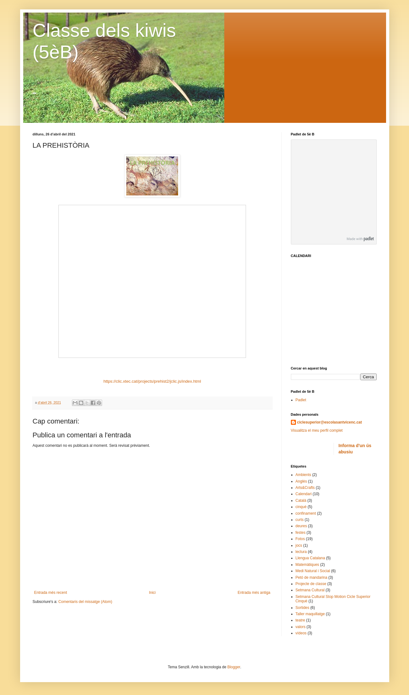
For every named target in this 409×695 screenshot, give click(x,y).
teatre (300, 620)
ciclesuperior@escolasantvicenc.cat (329, 422)
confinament (306, 513)
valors (301, 627)
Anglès (301, 481)
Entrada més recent (50, 592)
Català (301, 500)
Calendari (304, 494)
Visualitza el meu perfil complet (317, 430)
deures (301, 526)
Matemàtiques (307, 564)
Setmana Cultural (310, 590)
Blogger (233, 667)
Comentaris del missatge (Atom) (85, 601)
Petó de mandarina (311, 577)
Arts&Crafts (305, 487)
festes (301, 532)
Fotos (300, 539)
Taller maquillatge (310, 614)
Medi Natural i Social (313, 571)
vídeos (301, 633)
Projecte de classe (311, 584)
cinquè (301, 507)
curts (300, 519)
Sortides (302, 607)
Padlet (301, 400)
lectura (301, 552)
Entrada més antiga (253, 592)
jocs (299, 545)
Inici (152, 592)
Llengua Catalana (310, 558)
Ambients (303, 475)
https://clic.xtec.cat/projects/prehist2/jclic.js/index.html (152, 381)
